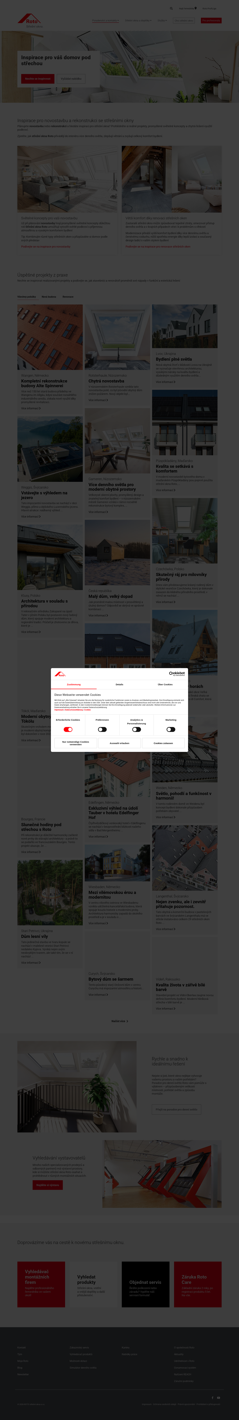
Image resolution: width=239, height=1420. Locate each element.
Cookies (87, 710)
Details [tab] (119, 684)
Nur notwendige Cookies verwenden (75, 743)
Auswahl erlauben (119, 743)
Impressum (59, 710)
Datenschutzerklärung (74, 710)
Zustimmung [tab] (74, 684)
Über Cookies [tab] (165, 684)
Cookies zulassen (163, 743)
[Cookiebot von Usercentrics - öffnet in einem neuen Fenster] (171, 674)
